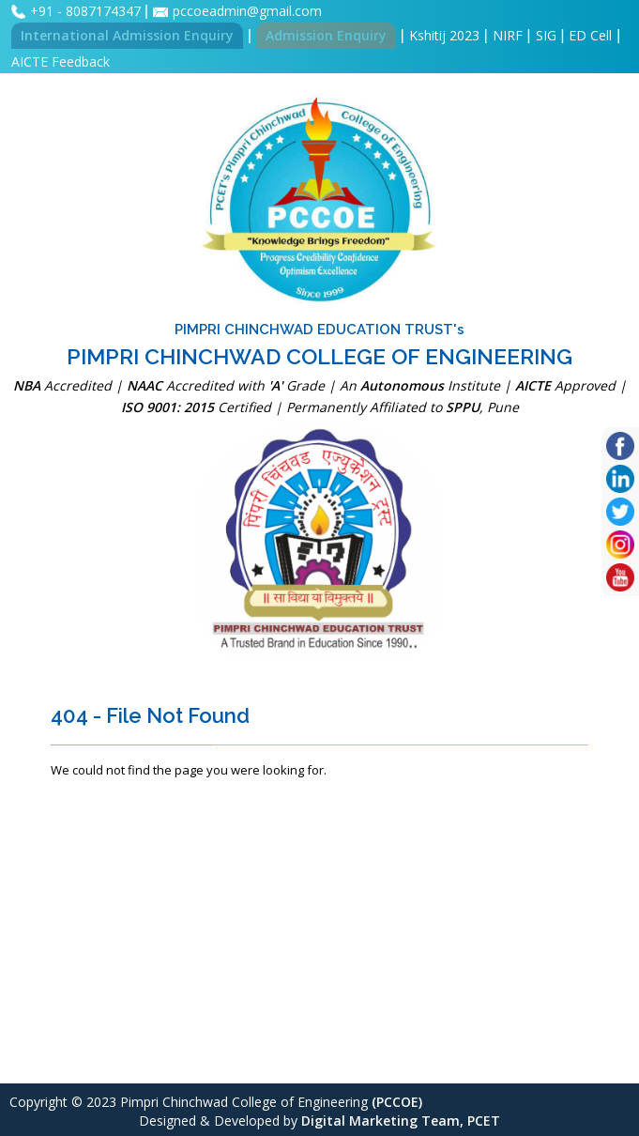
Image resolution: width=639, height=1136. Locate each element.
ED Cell (590, 35)
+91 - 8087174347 (87, 11)
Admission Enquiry (326, 35)
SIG (546, 35)
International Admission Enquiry (127, 35)
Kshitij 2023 (444, 35)
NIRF (508, 35)
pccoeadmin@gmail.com (247, 11)
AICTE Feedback (60, 61)
